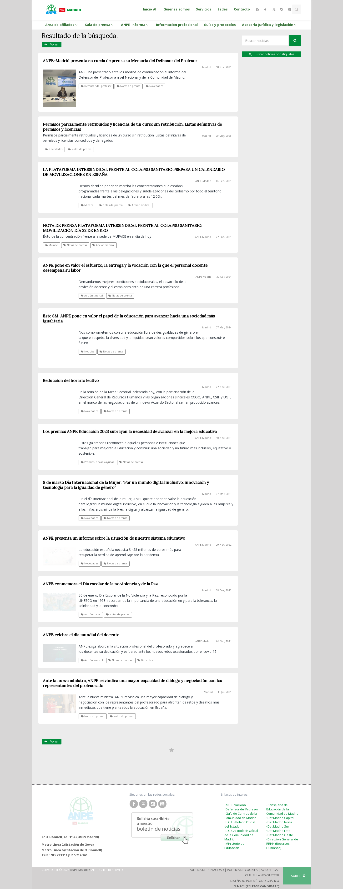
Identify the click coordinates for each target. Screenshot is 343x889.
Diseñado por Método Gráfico (254, 881)
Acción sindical (139, 205)
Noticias (87, 351)
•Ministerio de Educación (234, 845)
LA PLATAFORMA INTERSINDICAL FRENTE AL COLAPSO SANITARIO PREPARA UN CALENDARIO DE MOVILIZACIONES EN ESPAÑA (134, 172)
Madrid (206, 67)
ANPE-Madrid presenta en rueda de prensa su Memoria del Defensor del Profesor (120, 60)
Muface (87, 205)
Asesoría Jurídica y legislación (270, 24)
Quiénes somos (176, 9)
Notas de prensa (128, 86)
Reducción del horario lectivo (71, 380)
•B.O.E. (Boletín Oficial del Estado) (239, 824)
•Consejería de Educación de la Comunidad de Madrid (282, 809)
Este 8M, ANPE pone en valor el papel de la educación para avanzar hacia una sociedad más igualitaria (129, 318)
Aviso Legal (270, 870)
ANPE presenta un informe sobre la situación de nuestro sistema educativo (114, 538)
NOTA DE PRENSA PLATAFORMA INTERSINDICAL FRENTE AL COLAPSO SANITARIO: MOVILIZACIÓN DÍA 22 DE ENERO (122, 228)
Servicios (203, 9)
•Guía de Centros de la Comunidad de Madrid (240, 815)
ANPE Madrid (80, 870)
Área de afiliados (62, 24)
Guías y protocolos (220, 24)
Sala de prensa (100, 24)
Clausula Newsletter (262, 875)
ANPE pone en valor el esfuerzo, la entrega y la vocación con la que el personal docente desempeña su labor (125, 268)
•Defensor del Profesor (241, 809)
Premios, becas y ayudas (97, 462)
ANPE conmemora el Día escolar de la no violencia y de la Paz (100, 584)
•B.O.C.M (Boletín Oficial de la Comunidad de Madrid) (241, 835)
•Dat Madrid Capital (280, 818)
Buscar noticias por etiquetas (271, 54)
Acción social (91, 614)
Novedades (154, 86)
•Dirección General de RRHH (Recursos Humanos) (282, 843)
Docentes (145, 660)
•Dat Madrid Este (278, 831)
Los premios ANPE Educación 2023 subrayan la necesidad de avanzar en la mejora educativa (130, 431)
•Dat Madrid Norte (279, 822)
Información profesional (177, 24)
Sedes (222, 9)
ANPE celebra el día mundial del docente (81, 635)
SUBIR (298, 876)
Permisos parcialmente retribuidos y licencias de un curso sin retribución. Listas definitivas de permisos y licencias (132, 127)
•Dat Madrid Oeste (279, 835)
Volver (51, 44)
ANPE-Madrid (203, 181)
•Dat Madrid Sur (277, 826)
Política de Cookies (242, 870)
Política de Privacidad (206, 870)
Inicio (150, 9)
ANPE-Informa (135, 24)
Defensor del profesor (96, 86)
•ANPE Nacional (235, 805)
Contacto (242, 9)
